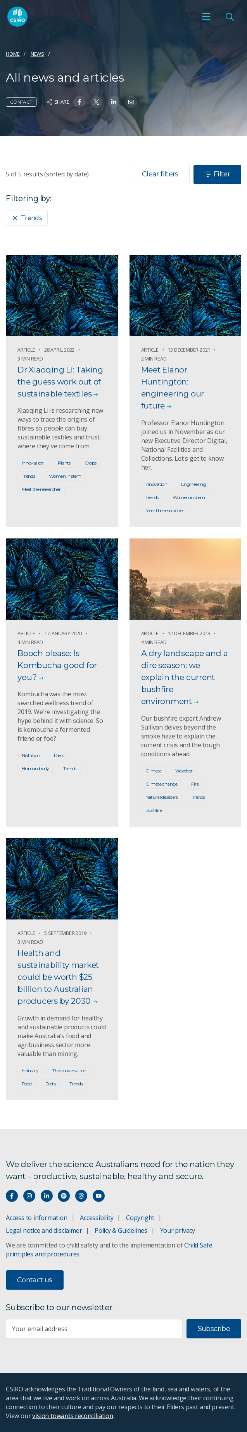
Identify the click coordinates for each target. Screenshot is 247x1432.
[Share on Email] (131, 102)
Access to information (36, 1217)
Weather (184, 771)
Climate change (161, 784)
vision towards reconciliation (72, 1415)
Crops (91, 463)
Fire (194, 784)
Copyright (140, 1217)
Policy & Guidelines (121, 1230)
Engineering (193, 484)
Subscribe (214, 1328)
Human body (35, 768)
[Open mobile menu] (206, 16)
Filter (217, 174)
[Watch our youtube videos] (99, 1196)
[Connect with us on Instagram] (29, 1196)
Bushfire (153, 810)
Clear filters (160, 174)
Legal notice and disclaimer (44, 1230)
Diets (59, 755)
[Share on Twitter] (96, 102)
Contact (21, 102)
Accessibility (96, 1217)
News (37, 53)
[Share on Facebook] (79, 102)
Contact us (34, 1280)
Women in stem (65, 476)
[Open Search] (229, 16)
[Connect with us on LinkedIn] (47, 1196)
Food (26, 1084)
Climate (153, 771)
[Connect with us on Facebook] (12, 1196)
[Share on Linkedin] (114, 102)
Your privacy (177, 1230)
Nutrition (31, 755)
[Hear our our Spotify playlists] (64, 1196)
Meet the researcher (41, 489)
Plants (64, 463)
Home (13, 53)
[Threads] (81, 1196)
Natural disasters (161, 797)
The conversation (69, 1070)
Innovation (33, 463)
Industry (30, 1070)
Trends (26, 218)
